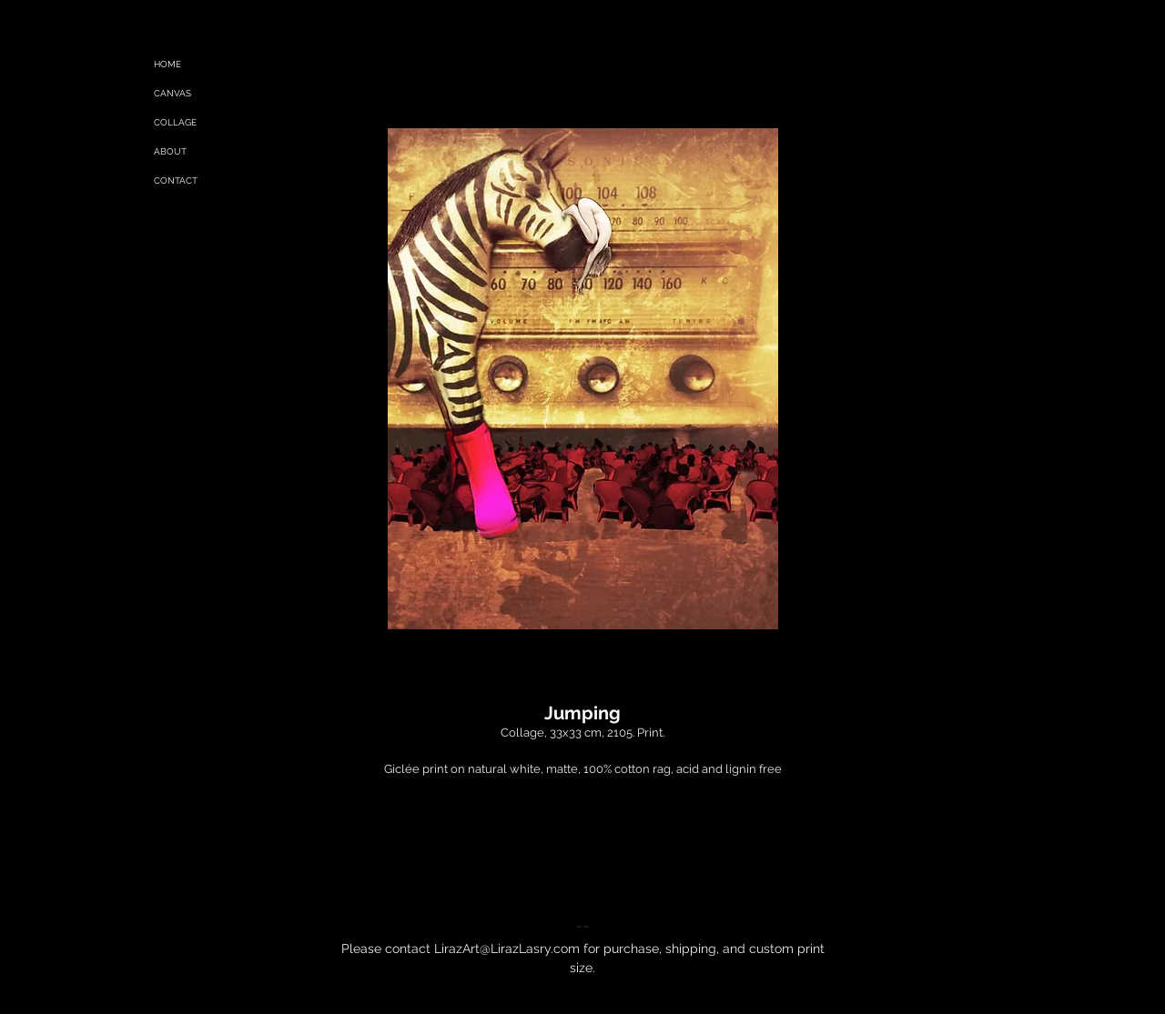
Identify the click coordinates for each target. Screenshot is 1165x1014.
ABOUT (170, 151)
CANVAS (172, 93)
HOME (167, 64)
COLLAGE (175, 122)
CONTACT (176, 181)
